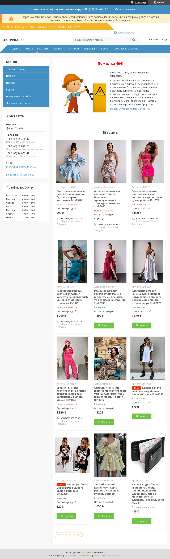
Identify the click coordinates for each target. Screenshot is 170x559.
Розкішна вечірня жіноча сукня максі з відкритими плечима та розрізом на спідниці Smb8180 (110, 297)
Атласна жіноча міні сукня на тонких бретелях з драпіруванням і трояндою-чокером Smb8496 (107, 198)
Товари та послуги (37, 48)
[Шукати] (133, 40)
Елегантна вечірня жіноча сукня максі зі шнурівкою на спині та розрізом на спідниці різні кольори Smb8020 (147, 297)
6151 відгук (140, 2)
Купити (106, 325)
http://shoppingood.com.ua (21, 166)
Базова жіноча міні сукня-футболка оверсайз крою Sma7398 (147, 391)
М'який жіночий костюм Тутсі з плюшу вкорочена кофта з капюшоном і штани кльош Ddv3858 (71, 394)
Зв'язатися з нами (125, 9)
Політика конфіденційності (107, 555)
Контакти (73, 48)
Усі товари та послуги (68, 534)
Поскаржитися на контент (78, 555)
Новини (10, 75)
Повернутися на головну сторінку (130, 108)
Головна (15, 48)
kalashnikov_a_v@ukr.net (20, 174)
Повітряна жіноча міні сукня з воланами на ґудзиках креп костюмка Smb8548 (71, 195)
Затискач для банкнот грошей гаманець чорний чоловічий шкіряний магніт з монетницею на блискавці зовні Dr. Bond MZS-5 (148, 493)
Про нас (57, 48)
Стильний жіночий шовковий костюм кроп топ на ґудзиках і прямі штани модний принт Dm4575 (110, 394)
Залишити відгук (158, 39)
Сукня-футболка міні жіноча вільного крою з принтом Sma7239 (72, 489)
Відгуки (10, 89)
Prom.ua (102, 552)
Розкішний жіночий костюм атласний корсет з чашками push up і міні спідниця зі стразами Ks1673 (72, 297)
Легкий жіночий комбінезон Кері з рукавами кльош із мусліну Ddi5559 (106, 489)
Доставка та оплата (126, 48)
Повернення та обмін (96, 48)
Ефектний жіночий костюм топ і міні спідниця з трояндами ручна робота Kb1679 (147, 195)
